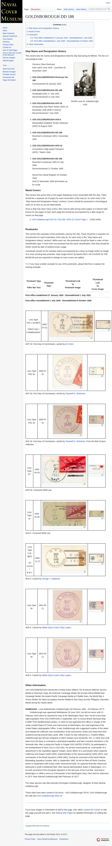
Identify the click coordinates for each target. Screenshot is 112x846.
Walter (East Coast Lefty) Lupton (56, 627)
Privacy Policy (30, 839)
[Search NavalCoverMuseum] (99, 9)
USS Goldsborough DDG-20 (49, 796)
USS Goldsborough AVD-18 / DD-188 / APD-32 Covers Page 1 (60, 219)
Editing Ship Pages (64, 813)
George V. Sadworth (51, 579)
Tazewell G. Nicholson (75, 393)
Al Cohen (69, 344)
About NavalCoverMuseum (47, 839)
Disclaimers (63, 839)
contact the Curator (92, 810)
